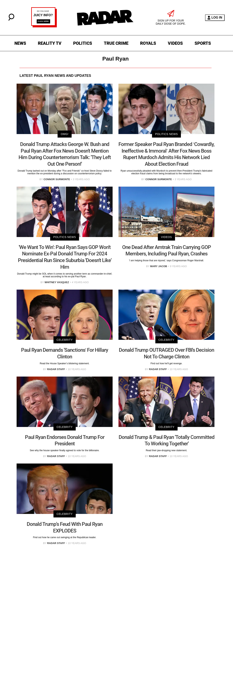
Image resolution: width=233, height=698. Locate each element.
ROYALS (148, 43)
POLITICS (82, 43)
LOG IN (214, 18)
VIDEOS (175, 43)
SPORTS (203, 43)
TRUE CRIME (116, 43)
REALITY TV (49, 43)
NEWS (20, 43)
